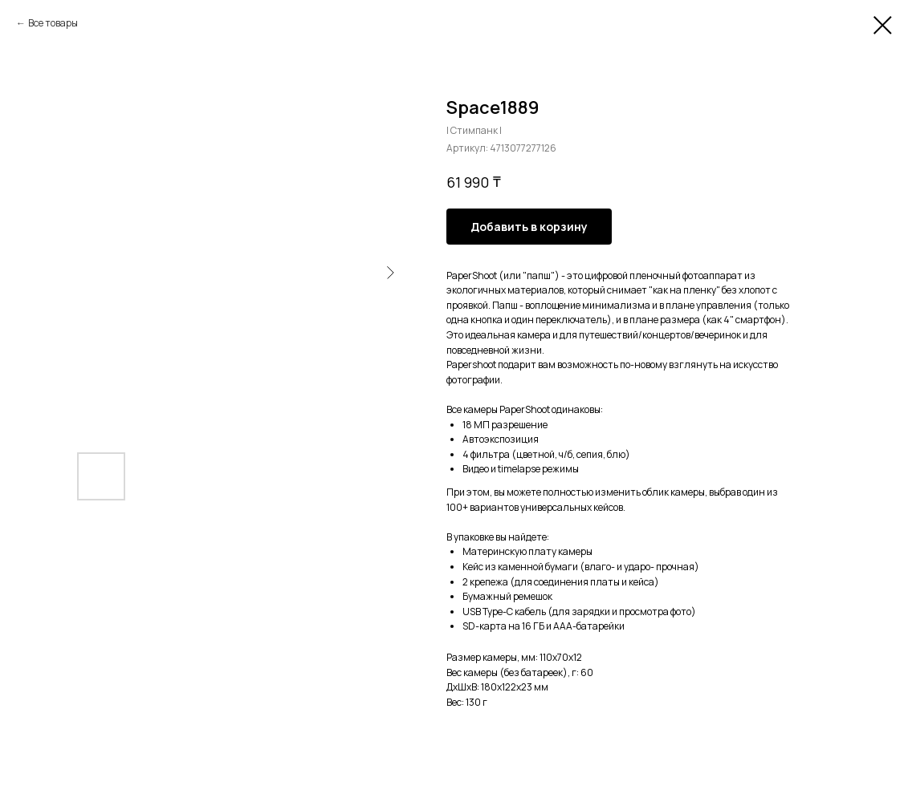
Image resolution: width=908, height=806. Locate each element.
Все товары (53, 23)
